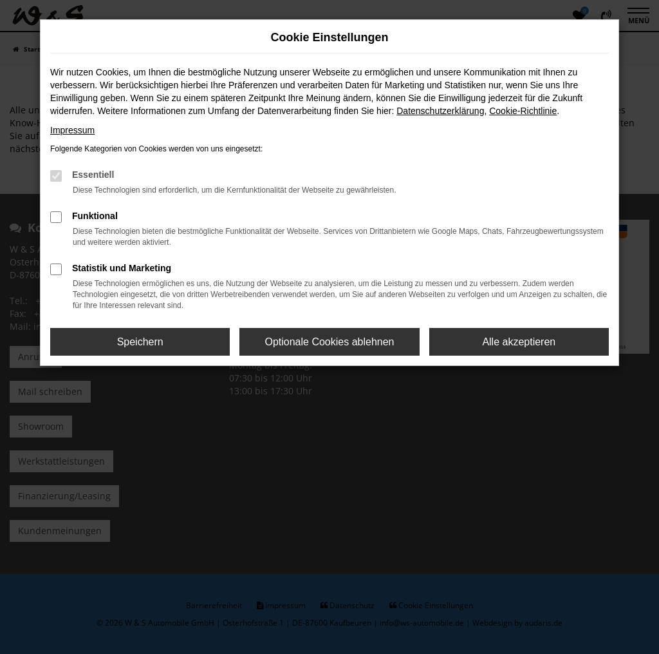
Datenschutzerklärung (440, 111)
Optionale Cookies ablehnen (329, 341)
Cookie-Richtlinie (523, 111)
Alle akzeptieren (518, 341)
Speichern (140, 341)
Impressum (72, 130)
